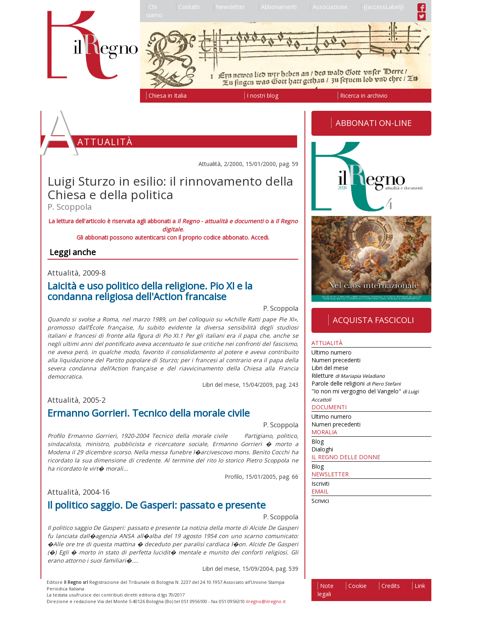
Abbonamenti (278, 7)
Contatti (188, 7)
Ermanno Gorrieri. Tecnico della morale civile (148, 413)
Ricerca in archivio (363, 95)
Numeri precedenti (336, 360)
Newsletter (229, 7)
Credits (389, 586)
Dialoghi (322, 449)
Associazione (328, 7)
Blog (317, 441)
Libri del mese (329, 368)
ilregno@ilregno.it (266, 601)
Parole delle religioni (356, 383)
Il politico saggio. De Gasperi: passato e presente (156, 505)
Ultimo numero (331, 352)
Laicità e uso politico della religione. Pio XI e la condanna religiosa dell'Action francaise (150, 291)
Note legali (326, 590)
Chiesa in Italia (166, 95)
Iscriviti (320, 483)
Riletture (348, 375)
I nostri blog (261, 95)
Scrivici (320, 501)
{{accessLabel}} (382, 7)
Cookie (356, 586)
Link (418, 586)
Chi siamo (154, 11)
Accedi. (260, 237)
